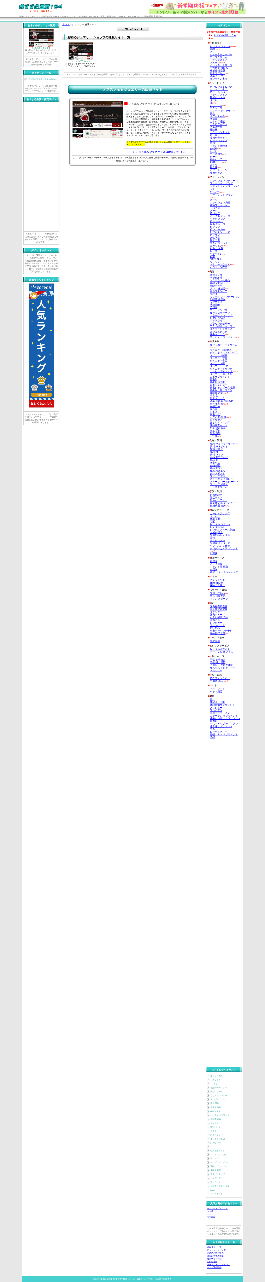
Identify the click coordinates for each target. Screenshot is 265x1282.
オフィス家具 (216, 1076)
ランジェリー (216, 1123)
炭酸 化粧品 (215, 1170)
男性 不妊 (214, 1103)
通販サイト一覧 (214, 1247)
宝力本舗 (211, 1217)
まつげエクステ (217, 1099)
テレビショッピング (219, 1162)
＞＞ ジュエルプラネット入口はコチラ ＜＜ (158, 151)
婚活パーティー (217, 1127)
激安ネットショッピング (218, 1264)
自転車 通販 (215, 1119)
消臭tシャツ (215, 1143)
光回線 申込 (215, 1107)
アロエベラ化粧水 (218, 1154)
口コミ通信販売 (214, 1267)
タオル (213, 1131)
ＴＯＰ (66, 24)
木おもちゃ (215, 1182)
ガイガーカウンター (219, 1178)
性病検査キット (217, 1150)
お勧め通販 (212, 1261)
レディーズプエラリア (217, 1208)
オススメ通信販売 (215, 1253)
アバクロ (214, 1146)
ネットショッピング (216, 1250)
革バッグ (214, 1158)
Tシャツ (214, 1084)
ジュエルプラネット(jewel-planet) (43, 79)
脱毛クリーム (216, 1091)
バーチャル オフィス (220, 1115)
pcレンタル (215, 1111)
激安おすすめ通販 (215, 1256)
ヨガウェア (215, 1080)
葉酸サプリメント (218, 1166)
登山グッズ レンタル (220, 1186)
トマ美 (210, 1211)
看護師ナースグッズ (219, 1087)
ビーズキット (216, 1194)
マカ (209, 1214)
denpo (212, 1190)
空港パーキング (217, 1174)
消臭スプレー (216, 1135)
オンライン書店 (217, 1139)
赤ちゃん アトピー (219, 1095)
